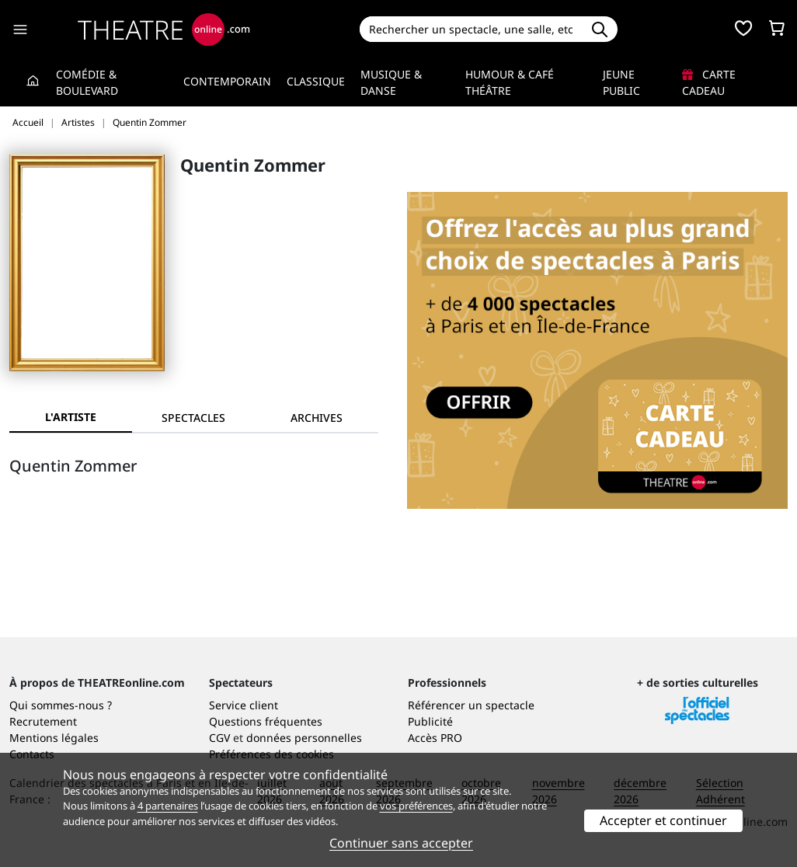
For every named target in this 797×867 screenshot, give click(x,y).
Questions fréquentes (265, 721)
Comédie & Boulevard (87, 82)
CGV (219, 737)
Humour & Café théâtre (509, 82)
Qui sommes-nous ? (60, 705)
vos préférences (416, 806)
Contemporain (227, 81)
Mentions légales (54, 737)
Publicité (430, 721)
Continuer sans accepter (401, 842)
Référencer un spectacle (471, 705)
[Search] (470, 29)
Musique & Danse (391, 82)
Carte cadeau (709, 82)
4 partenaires (167, 806)
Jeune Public (621, 82)
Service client (243, 705)
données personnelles (304, 737)
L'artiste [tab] (70, 416)
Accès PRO (435, 737)
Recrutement (43, 721)
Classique (316, 81)
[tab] (193, 417)
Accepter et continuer (663, 820)
